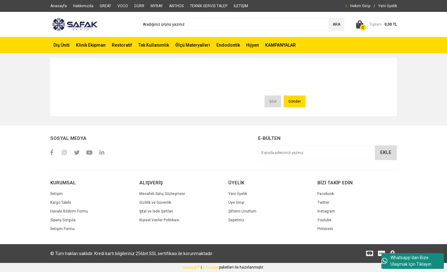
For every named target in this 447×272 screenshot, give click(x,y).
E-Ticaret (210, 267)
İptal (272, 101)
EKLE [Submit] (385, 152)
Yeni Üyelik (237, 194)
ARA (336, 24)
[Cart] (375, 24)
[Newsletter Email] (327, 153)
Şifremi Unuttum (242, 211)
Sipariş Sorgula (63, 220)
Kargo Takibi (60, 202)
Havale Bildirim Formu (69, 211)
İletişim (56, 194)
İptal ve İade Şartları (156, 211)
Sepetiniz (236, 220)
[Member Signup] (387, 6)
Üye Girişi (236, 202)
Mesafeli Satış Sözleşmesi (162, 194)
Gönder (294, 101)
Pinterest (325, 229)
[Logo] (74, 24)
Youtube (324, 220)
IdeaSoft (191, 267)
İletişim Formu (62, 229)
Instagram (326, 211)
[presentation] (218, 79)
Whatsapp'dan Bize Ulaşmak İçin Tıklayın (406, 261)
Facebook (325, 194)
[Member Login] (360, 6)
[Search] (241, 24)
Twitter (323, 202)
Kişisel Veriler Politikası (159, 220)
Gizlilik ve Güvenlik (155, 202)
